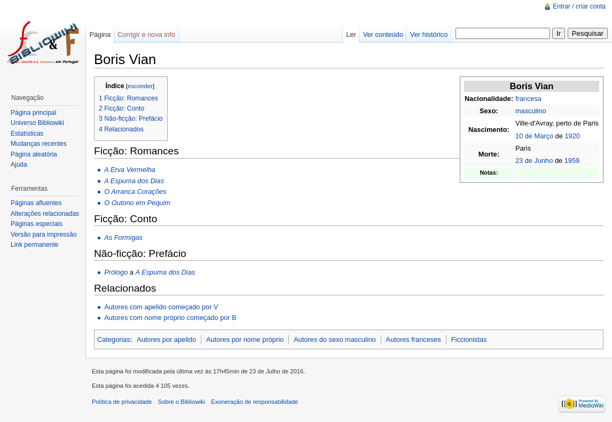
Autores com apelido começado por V (161, 307)
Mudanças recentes (39, 143)
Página (100, 34)
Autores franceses (413, 339)
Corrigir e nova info (146, 34)
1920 (571, 136)
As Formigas (123, 237)
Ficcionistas (469, 339)
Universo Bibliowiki (37, 123)
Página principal (33, 112)
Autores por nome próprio (245, 339)
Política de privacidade (122, 401)
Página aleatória (34, 154)
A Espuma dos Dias (134, 181)
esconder (140, 86)
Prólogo (116, 272)
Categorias (113, 339)
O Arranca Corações (135, 191)
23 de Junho (534, 161)
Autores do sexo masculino (335, 339)
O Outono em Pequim (137, 203)
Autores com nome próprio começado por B (170, 318)
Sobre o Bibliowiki (181, 401)
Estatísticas (27, 133)
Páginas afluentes (36, 203)
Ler (351, 34)
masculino (530, 111)
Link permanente (34, 244)
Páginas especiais (36, 224)
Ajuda (19, 164)
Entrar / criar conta (579, 6)
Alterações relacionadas (45, 213)
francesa (528, 99)
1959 (571, 161)
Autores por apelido (166, 339)
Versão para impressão (43, 234)
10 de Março (534, 136)
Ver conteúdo (383, 34)
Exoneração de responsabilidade (254, 401)
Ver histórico (429, 34)
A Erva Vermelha (129, 170)
